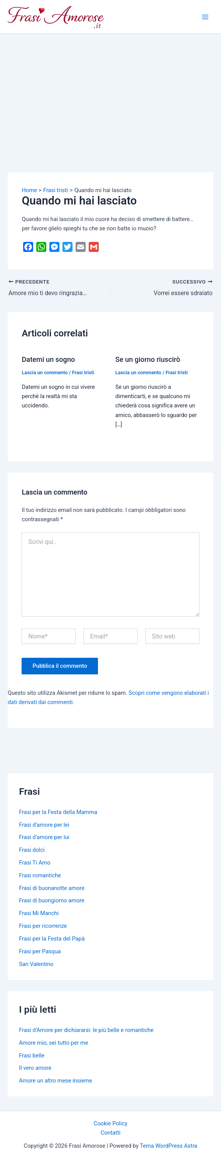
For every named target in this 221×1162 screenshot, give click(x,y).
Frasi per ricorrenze (43, 925)
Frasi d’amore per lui (44, 837)
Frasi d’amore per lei (44, 824)
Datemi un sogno (48, 359)
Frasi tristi (83, 372)
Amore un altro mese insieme (55, 1080)
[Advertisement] (110, 92)
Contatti (111, 1132)
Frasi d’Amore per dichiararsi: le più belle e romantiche (86, 1030)
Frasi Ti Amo (34, 862)
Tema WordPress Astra (168, 1145)
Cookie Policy (110, 1123)
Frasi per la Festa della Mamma (58, 812)
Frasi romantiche (40, 875)
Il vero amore (35, 1067)
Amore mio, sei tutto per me (53, 1042)
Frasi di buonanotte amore (51, 888)
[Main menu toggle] (205, 17)
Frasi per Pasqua (40, 951)
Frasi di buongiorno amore (51, 900)
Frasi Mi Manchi (39, 913)
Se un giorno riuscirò (147, 359)
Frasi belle (31, 1055)
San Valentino (36, 964)
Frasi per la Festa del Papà (51, 938)
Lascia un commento (44, 372)
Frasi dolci (31, 849)
